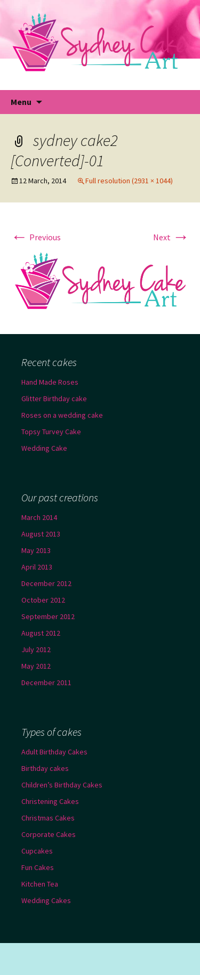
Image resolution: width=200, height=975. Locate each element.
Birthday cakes (45, 768)
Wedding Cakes (46, 900)
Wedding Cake (44, 448)
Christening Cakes (50, 801)
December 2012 (46, 583)
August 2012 (40, 633)
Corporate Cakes (48, 834)
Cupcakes (37, 851)
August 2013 (40, 534)
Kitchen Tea (39, 884)
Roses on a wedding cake (62, 415)
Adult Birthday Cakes (54, 752)
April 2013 (36, 567)
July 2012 (36, 649)
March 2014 (39, 517)
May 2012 (36, 666)
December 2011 (46, 682)
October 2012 (43, 600)
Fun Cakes (37, 867)
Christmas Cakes (48, 818)
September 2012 (48, 616)
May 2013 (36, 550)
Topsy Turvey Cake (51, 431)
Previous (36, 237)
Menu (21, 101)
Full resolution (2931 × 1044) (129, 180)
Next (171, 237)
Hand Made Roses (49, 382)
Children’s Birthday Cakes (61, 785)
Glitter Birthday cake (54, 398)
